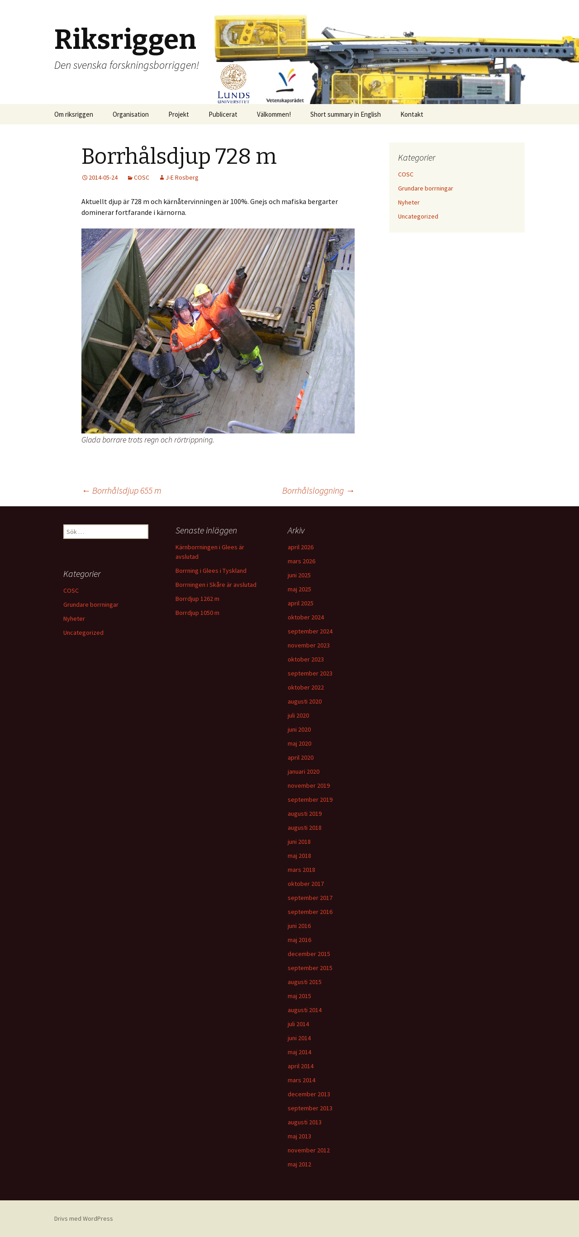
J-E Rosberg (182, 177)
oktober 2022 (306, 687)
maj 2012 (299, 1164)
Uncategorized (418, 216)
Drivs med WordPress (83, 1218)
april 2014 (300, 1066)
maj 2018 (299, 856)
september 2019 (310, 799)
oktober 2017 (306, 884)
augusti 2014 (305, 1010)
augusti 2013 (305, 1122)
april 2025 (300, 603)
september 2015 (310, 968)
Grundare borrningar (425, 188)
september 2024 (310, 631)
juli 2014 (298, 1024)
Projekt (178, 114)
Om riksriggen (73, 114)
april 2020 (300, 757)
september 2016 (310, 912)
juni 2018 (299, 841)
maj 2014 (299, 1052)
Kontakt (411, 114)
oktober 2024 (306, 617)
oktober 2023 (306, 659)
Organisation (131, 114)
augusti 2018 (305, 827)
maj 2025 (299, 589)
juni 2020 (299, 729)
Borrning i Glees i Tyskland (211, 570)
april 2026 (300, 547)
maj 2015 (299, 996)
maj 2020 (299, 743)
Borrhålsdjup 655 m (121, 490)
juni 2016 (299, 926)
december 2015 (309, 954)
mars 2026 (301, 561)
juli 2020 (298, 715)
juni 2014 (299, 1038)
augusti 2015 (305, 982)
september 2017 (310, 898)
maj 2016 (299, 940)
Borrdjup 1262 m (197, 599)
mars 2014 (301, 1080)
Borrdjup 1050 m (197, 613)
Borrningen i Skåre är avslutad (216, 584)
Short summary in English (345, 114)
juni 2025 (299, 575)
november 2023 (309, 645)
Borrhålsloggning (318, 490)
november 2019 (309, 785)
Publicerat (223, 114)
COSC (141, 177)
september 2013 (310, 1108)
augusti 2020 (305, 701)
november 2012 (309, 1150)
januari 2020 (303, 771)
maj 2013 (299, 1136)
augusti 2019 (305, 813)
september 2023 (310, 673)
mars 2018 (301, 870)
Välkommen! (274, 114)
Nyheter (409, 202)
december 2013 (309, 1094)
